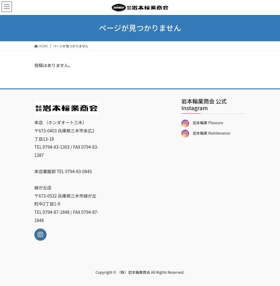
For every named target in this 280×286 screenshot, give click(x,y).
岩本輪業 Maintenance (205, 133)
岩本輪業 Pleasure (202, 122)
